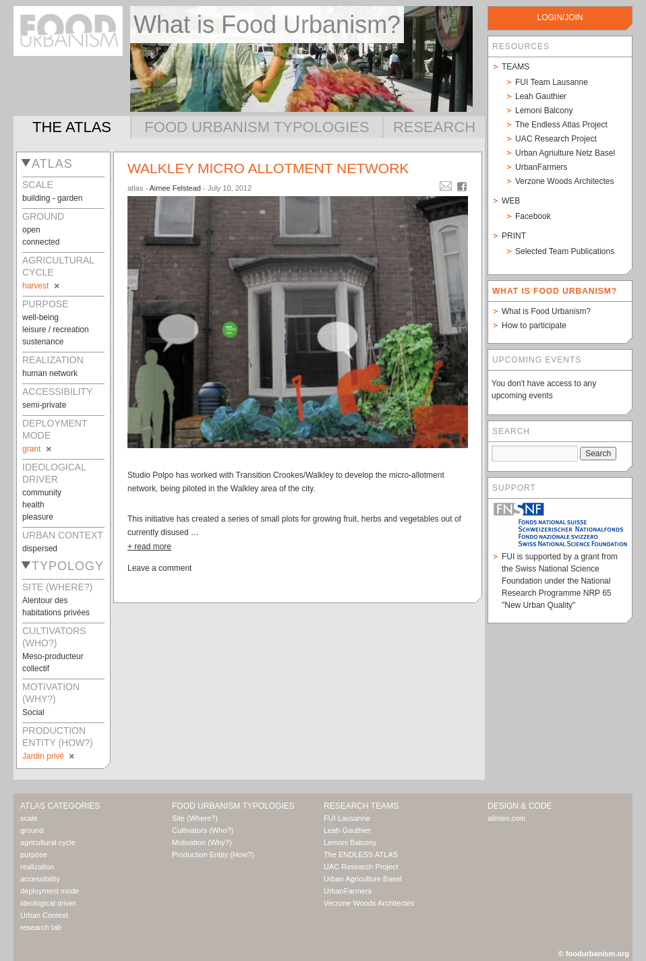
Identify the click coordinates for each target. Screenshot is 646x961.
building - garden (52, 198)
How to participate (534, 325)
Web (511, 201)
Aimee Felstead (174, 188)
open (31, 230)
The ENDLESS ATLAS (361, 854)
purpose (33, 854)
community (41, 492)
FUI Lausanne (347, 818)
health (33, 504)
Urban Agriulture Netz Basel (565, 153)
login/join (560, 17)
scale (29, 818)
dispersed (39, 548)
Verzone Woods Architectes (564, 181)
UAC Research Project (556, 139)
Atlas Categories (60, 806)
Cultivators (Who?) (202, 830)
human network (50, 373)
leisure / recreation (55, 329)
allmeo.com (506, 818)
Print (514, 236)
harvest (41, 285)
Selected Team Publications (564, 251)
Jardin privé (49, 756)
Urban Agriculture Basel (363, 879)
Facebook (533, 216)
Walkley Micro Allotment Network (268, 168)
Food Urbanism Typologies (256, 127)
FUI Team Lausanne (551, 82)
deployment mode (49, 891)
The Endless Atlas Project (561, 124)
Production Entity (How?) (213, 854)
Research (434, 127)
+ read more (149, 546)
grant (37, 449)
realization (37, 867)
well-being (40, 317)
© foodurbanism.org (593, 954)
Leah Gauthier (540, 96)
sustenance (42, 341)
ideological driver (48, 903)
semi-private (44, 405)
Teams (515, 66)
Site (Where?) (195, 818)
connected (40, 242)
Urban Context (44, 915)
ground (31, 830)
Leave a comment (159, 568)
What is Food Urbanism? (546, 311)
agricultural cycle (48, 842)
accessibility (40, 879)
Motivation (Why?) (202, 842)
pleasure (37, 517)
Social (33, 712)
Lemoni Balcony (543, 110)
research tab (40, 927)
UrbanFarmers (541, 167)
